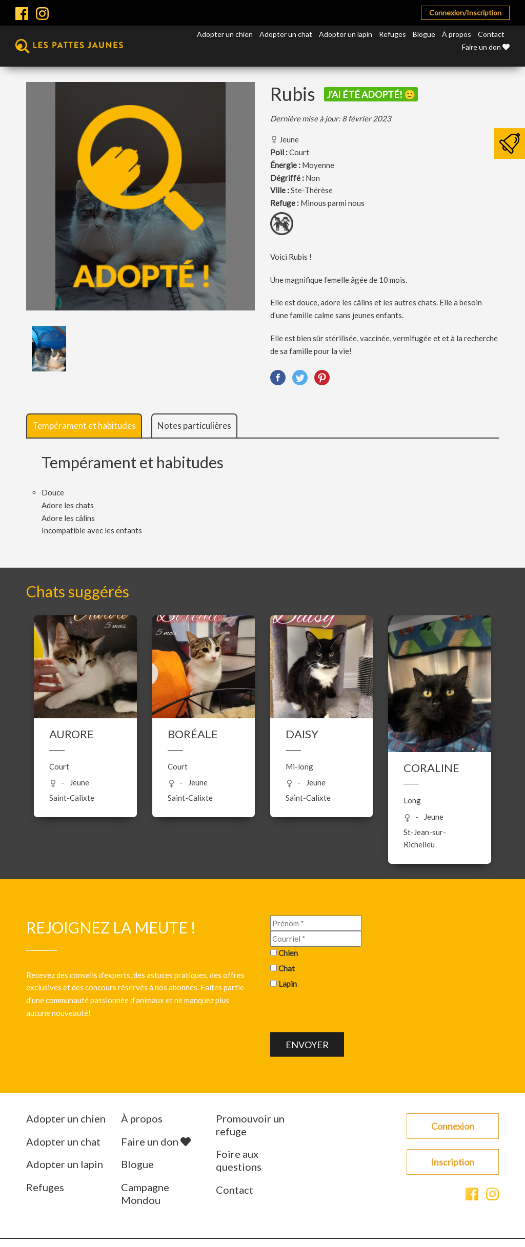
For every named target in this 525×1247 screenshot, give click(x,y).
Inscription (452, 1162)
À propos (456, 34)
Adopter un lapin (345, 34)
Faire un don (486, 47)
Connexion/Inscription (465, 12)
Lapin (287, 983)
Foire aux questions (238, 1160)
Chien (288, 953)
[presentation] (348, 1012)
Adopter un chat (285, 34)
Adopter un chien (225, 34)
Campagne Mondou (145, 1193)
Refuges (392, 34)
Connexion (452, 1126)
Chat (286, 967)
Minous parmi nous (332, 202)
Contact (491, 34)
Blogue (424, 34)
